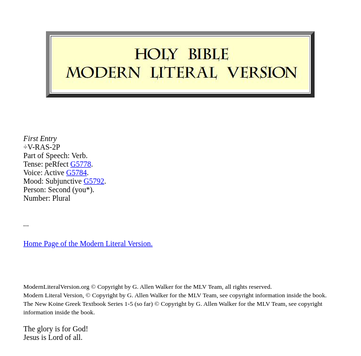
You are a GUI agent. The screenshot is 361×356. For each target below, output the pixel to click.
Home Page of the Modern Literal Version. (88, 244)
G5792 (93, 181)
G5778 (81, 164)
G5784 (76, 173)
